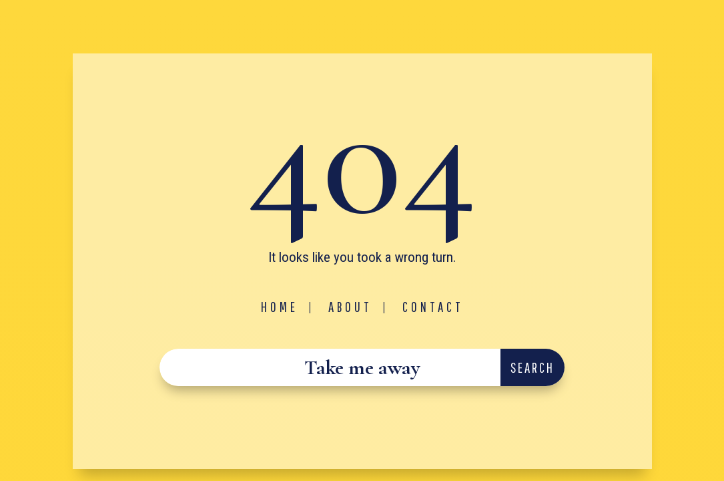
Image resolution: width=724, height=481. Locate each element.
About (350, 307)
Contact (433, 307)
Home (279, 307)
